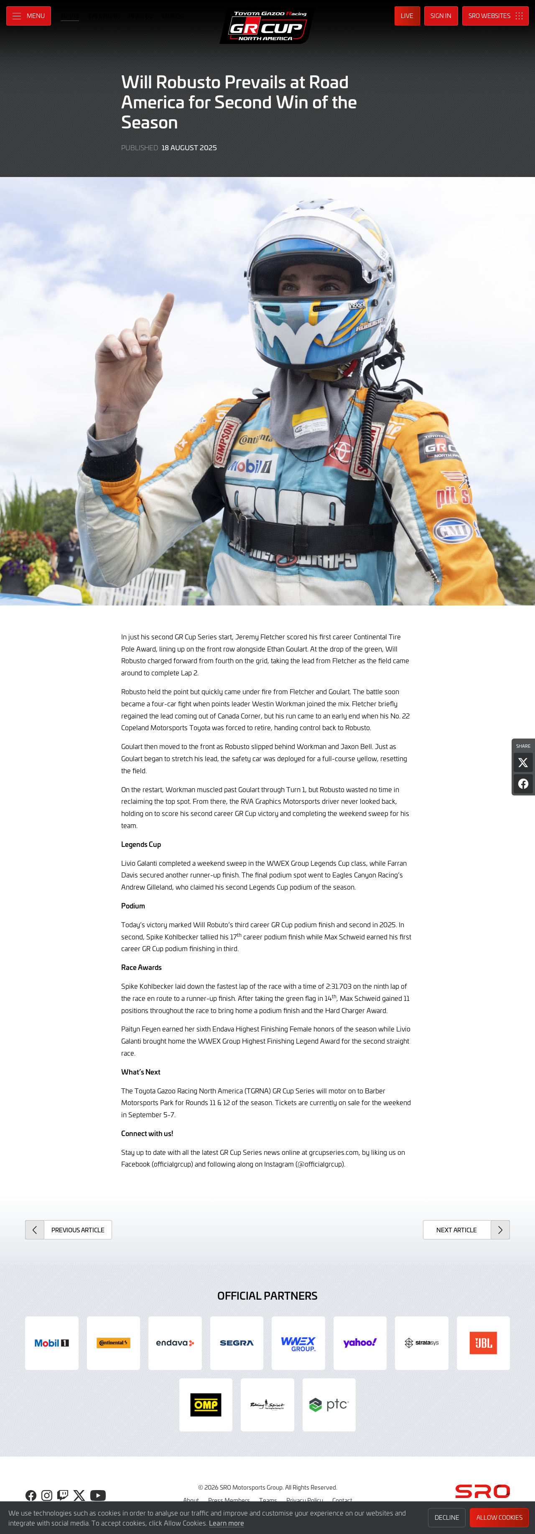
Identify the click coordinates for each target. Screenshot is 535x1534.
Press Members (229, 1500)
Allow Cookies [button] (499, 1517)
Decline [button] (447, 1517)
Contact (342, 1500)
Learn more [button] (226, 1522)
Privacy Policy (304, 1500)
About (191, 1500)
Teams (268, 1500)
